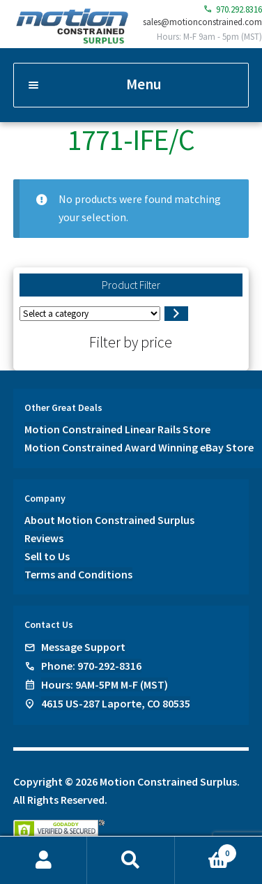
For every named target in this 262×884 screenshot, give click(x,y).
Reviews (43, 538)
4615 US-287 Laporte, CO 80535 (115, 703)
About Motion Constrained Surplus (109, 520)
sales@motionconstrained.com (202, 21)
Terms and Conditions (78, 574)
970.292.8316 (232, 9)
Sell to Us (47, 556)
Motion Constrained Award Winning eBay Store (139, 447)
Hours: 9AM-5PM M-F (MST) (104, 684)
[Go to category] (175, 314)
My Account (43, 860)
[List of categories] (90, 313)
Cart (206, 850)
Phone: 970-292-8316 (91, 666)
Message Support (83, 647)
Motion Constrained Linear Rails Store (117, 429)
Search (130, 860)
